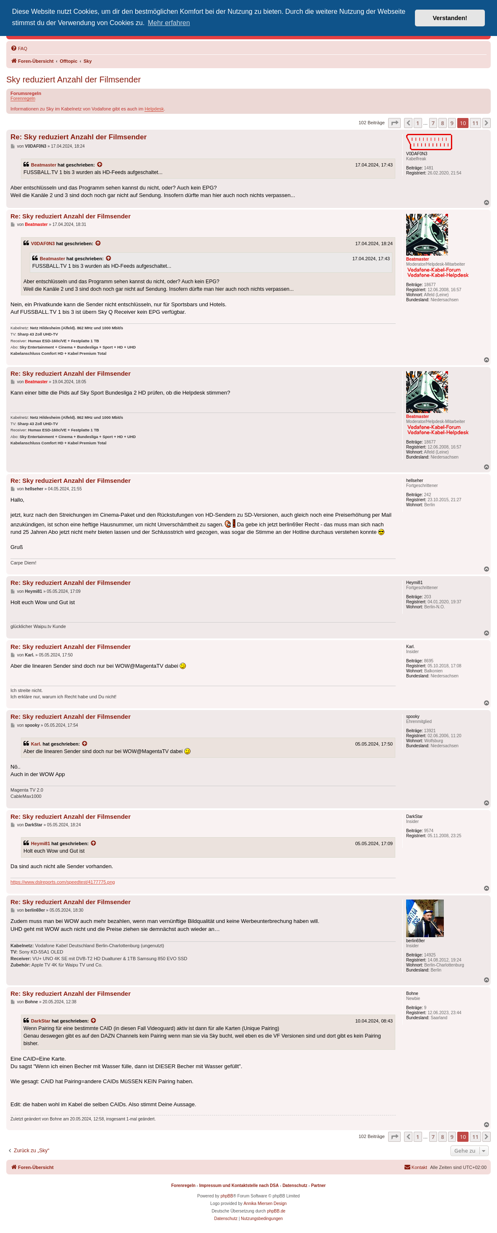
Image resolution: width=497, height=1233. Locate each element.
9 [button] (452, 123)
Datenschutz (295, 1185)
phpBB (227, 1196)
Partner (318, 1185)
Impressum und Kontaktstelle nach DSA (239, 1185)
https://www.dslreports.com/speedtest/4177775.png (62, 881)
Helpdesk (154, 108)
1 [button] (417, 123)
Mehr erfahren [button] (169, 22)
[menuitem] (18, 49)
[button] (394, 123)
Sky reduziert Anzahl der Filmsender (73, 79)
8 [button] (442, 123)
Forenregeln (22, 98)
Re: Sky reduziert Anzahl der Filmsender (78, 137)
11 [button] (475, 123)
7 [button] (433, 123)
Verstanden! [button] (450, 18)
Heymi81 (40, 843)
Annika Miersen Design (265, 1203)
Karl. (36, 743)
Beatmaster (44, 164)
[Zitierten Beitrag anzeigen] (100, 165)
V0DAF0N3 (43, 243)
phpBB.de (276, 1211)
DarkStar (40, 1020)
